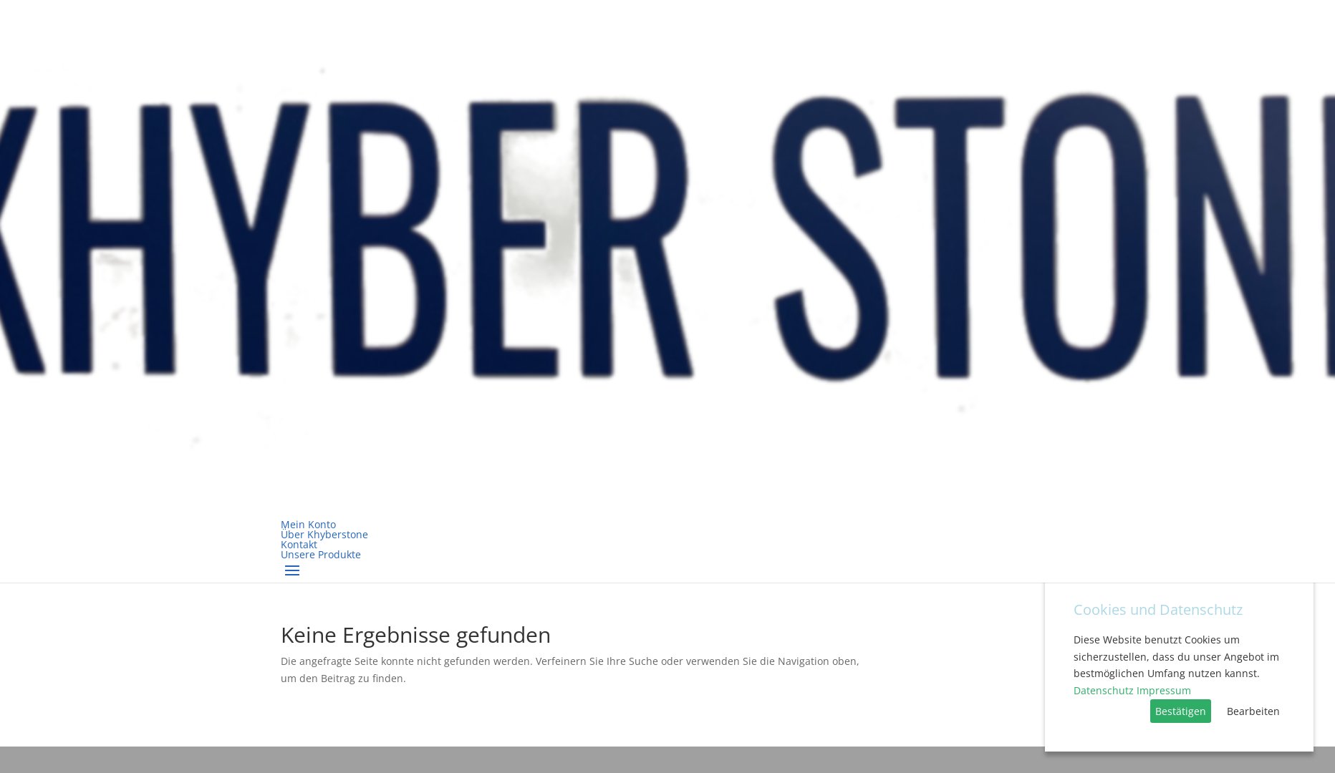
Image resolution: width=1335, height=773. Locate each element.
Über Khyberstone (324, 534)
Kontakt (299, 544)
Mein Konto (308, 524)
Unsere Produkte (321, 554)
